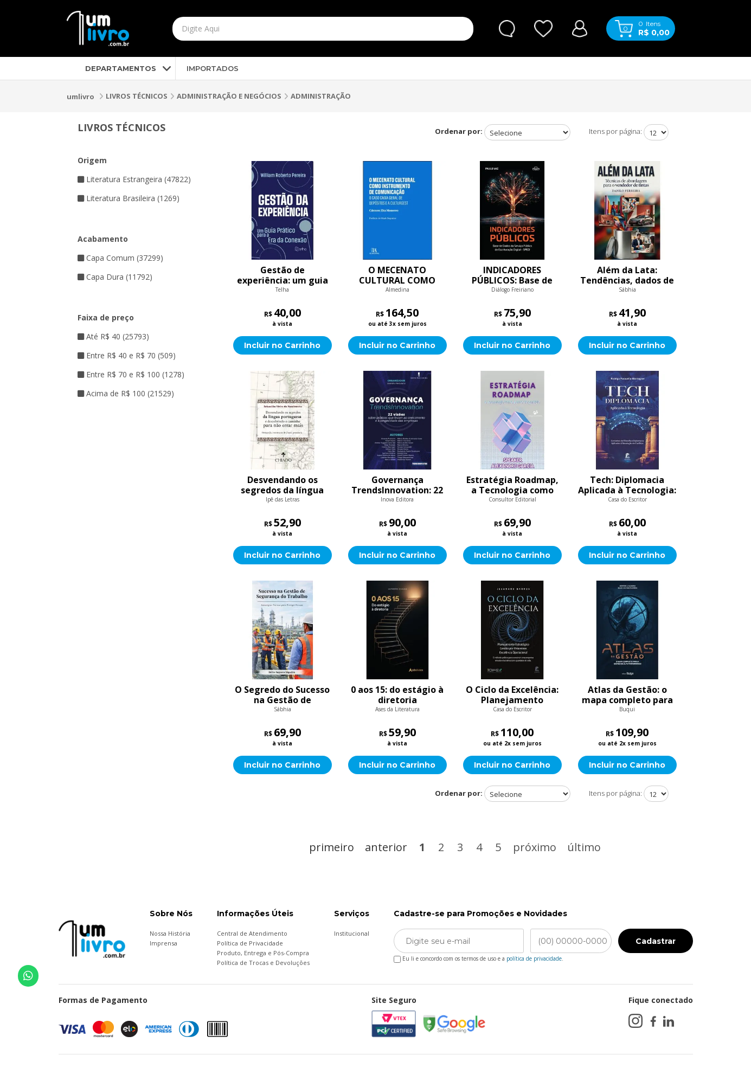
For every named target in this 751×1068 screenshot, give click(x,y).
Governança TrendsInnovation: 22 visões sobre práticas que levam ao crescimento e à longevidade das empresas (397, 485)
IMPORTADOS (213, 68)
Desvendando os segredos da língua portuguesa (282, 485)
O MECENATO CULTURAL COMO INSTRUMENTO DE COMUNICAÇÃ (397, 275)
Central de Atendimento (252, 933)
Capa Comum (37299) (120, 258)
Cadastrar (656, 941)
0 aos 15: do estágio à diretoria (397, 695)
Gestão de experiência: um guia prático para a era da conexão (282, 275)
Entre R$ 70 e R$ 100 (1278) (131, 374)
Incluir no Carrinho (282, 345)
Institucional (351, 933)
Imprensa (163, 943)
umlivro (80, 96)
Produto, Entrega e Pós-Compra (263, 953)
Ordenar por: (459, 131)
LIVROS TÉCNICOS (137, 96)
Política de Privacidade (250, 943)
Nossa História (170, 933)
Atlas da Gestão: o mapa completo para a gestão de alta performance (627, 695)
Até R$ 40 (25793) (113, 336)
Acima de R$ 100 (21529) (126, 393)
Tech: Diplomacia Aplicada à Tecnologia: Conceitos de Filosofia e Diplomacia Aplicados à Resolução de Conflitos (627, 485)
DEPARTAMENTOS (111, 68)
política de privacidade (534, 958)
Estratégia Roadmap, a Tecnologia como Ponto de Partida (512, 485)
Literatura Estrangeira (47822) (134, 179)
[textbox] (297, 29)
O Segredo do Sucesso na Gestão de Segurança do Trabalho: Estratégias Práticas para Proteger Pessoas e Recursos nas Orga (282, 695)
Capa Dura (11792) (115, 277)
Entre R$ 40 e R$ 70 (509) (127, 355)
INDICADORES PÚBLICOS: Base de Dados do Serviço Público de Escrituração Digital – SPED (512, 275)
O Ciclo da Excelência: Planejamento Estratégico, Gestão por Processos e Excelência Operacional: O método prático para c (512, 695)
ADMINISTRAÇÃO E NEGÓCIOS (229, 96)
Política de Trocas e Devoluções (263, 962)
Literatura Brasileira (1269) (128, 198)
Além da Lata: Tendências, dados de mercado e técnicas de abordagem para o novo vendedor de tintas (627, 275)
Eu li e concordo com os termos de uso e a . (478, 956)
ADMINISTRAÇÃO (321, 96)
